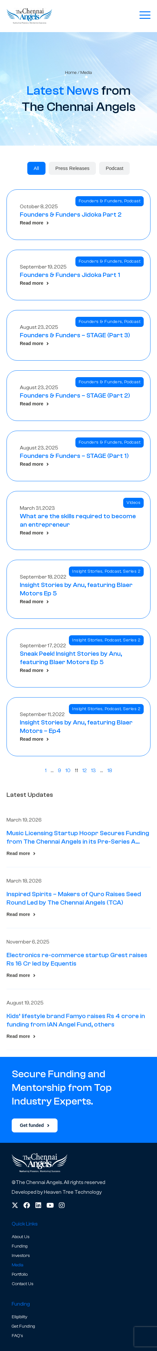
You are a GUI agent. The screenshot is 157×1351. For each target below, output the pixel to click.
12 (84, 770)
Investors (21, 1255)
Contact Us (22, 1283)
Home (71, 72)
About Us (21, 1236)
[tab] (36, 168)
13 (93, 770)
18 (109, 770)
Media (17, 1265)
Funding (20, 1246)
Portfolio (20, 1274)
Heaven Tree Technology (73, 1192)
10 (68, 770)
